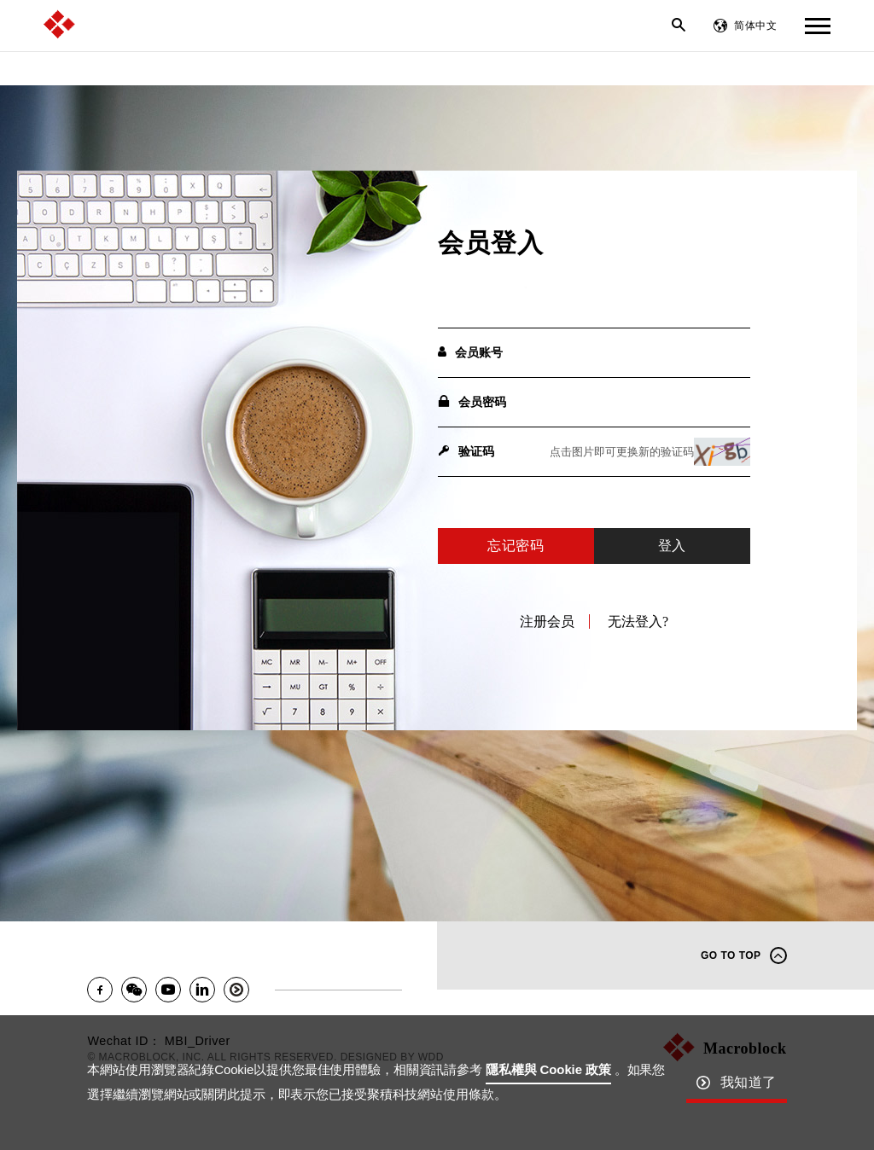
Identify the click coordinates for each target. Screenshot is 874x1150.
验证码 (466, 451)
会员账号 (470, 352)
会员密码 (472, 402)
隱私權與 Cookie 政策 (548, 1069)
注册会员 (547, 621)
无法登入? (638, 621)
